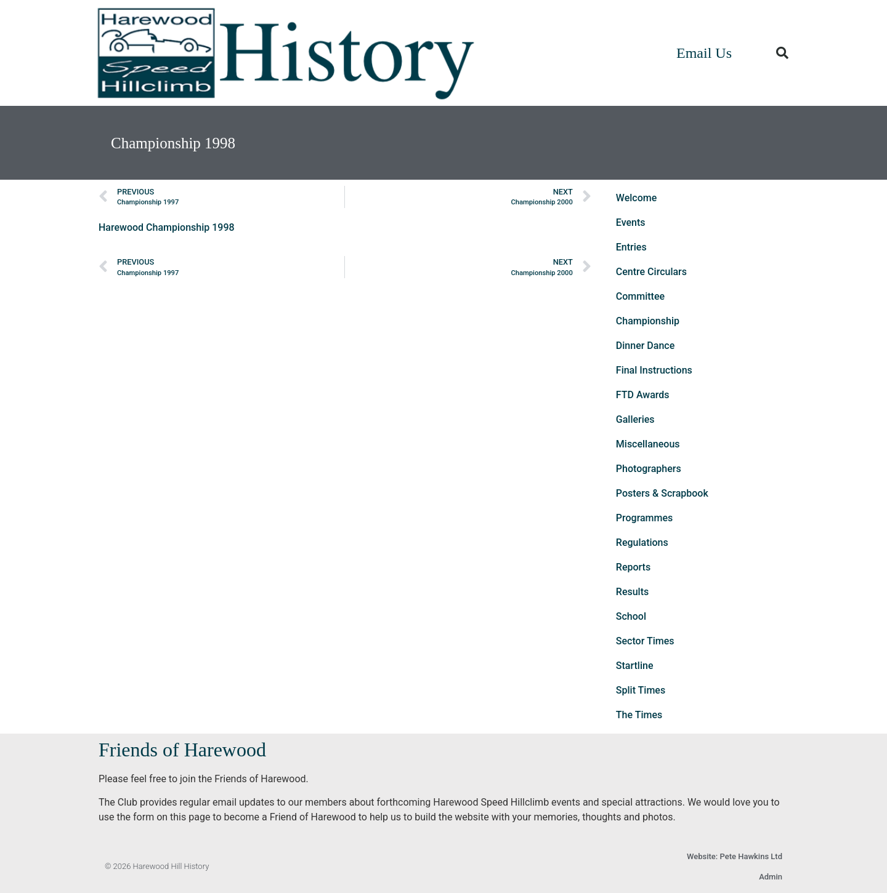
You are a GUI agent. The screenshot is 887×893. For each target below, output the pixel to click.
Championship (647, 321)
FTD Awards (643, 395)
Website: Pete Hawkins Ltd (734, 856)
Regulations (642, 542)
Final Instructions (654, 370)
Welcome (636, 198)
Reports (633, 567)
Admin (770, 876)
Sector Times (645, 641)
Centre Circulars (651, 272)
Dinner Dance (645, 345)
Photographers (648, 469)
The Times (639, 715)
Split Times (640, 690)
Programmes (644, 518)
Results (632, 592)
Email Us (704, 53)
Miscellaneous (648, 444)
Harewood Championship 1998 (167, 227)
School (631, 616)
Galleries (635, 419)
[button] (782, 53)
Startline (635, 665)
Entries (631, 247)
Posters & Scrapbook (662, 493)
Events (631, 222)
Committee (640, 296)
